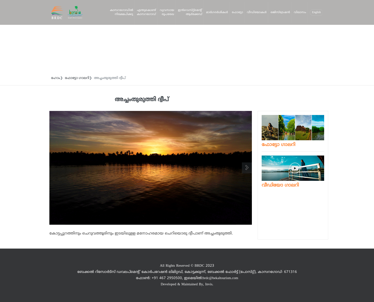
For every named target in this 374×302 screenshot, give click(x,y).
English (316, 12)
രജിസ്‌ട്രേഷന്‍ (280, 12)
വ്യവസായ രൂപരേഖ (167, 12)
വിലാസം (300, 12)
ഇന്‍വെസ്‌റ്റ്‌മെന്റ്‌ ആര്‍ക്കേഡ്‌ (190, 12)
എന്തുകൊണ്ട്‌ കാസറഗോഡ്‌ (146, 12)
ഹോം (55, 78)
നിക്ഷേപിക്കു (56, 35)
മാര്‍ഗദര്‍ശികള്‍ (217, 12)
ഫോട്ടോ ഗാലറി (77, 78)
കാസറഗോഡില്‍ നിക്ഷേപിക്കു (121, 12)
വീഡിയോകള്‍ (257, 12)
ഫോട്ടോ (237, 12)
